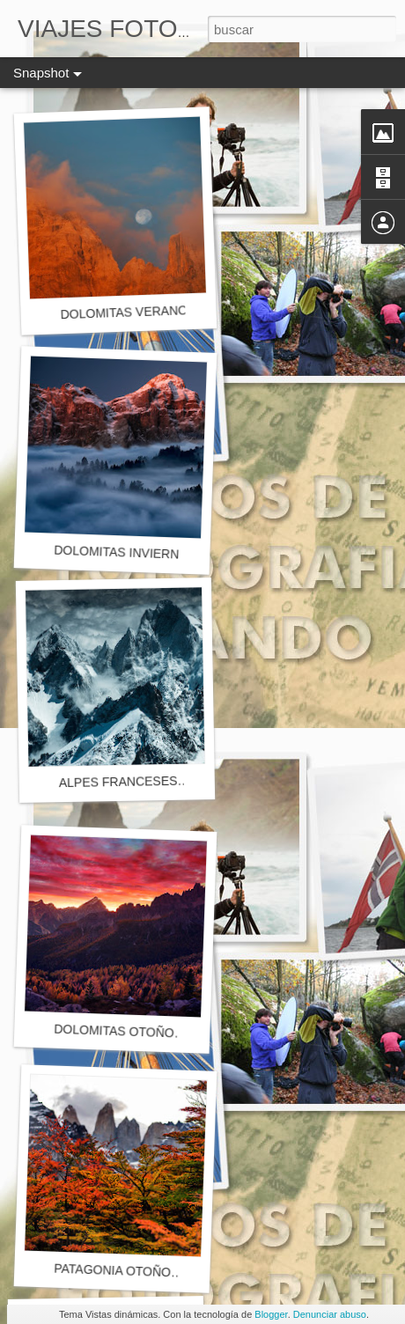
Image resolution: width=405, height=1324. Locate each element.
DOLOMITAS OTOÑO (114, 1031)
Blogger (270, 1314)
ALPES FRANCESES (118, 782)
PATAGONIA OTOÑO (112, 1270)
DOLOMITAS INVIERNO (121, 552)
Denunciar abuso (329, 1314)
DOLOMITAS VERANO (124, 312)
